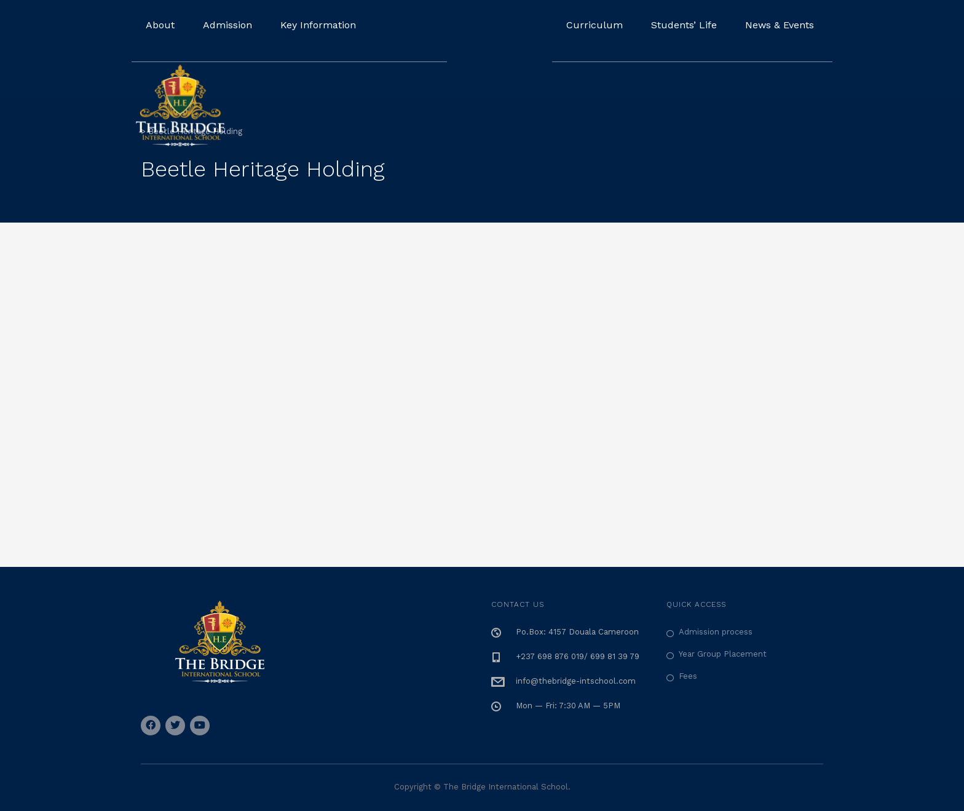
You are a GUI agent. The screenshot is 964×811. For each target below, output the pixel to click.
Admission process (716, 631)
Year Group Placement (723, 654)
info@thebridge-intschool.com (576, 681)
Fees (688, 676)
